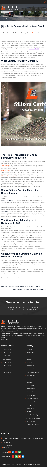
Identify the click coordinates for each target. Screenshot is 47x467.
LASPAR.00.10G (7, 356)
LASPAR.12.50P (7, 372)
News (7, 19)
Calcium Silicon (30, 352)
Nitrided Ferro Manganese (33, 401)
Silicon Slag (29, 428)
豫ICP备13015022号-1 (34, 464)
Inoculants (29, 356)
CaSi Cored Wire (31, 375)
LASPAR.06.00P (7, 349)
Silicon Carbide (30, 385)
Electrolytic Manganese (32, 405)
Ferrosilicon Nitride (31, 395)
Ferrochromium (30, 365)
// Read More (5, 339)
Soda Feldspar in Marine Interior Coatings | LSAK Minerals (29, 289)
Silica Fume (29, 362)
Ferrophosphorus (31, 388)
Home (2, 19)
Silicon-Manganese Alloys (33, 372)
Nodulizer (29, 359)
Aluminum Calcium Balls (33, 424)
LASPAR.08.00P (7, 369)
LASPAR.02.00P (7, 359)
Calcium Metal (30, 369)
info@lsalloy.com (32, 309)
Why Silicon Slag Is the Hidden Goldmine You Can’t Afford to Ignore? (20, 286)
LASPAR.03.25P (7, 352)
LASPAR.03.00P (7, 365)
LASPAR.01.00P (7, 362)
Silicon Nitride (30, 392)
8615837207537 (15, 309)
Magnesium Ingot (31, 408)
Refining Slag (30, 411)
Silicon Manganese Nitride (33, 398)
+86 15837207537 (24, 307)
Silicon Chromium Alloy (32, 415)
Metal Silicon (30, 378)
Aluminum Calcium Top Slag (33, 418)
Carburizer (29, 382)
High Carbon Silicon (31, 421)
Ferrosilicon (29, 349)
